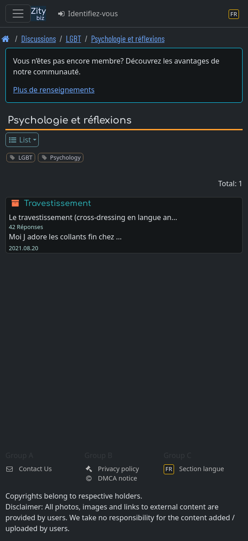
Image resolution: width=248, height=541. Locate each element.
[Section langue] (234, 14)
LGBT (73, 38)
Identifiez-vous (87, 13)
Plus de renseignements (54, 90)
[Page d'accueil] (5, 38)
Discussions (38, 38)
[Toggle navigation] (18, 14)
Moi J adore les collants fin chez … (65, 237)
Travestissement (57, 203)
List (19, 140)
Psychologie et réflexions (128, 38)
